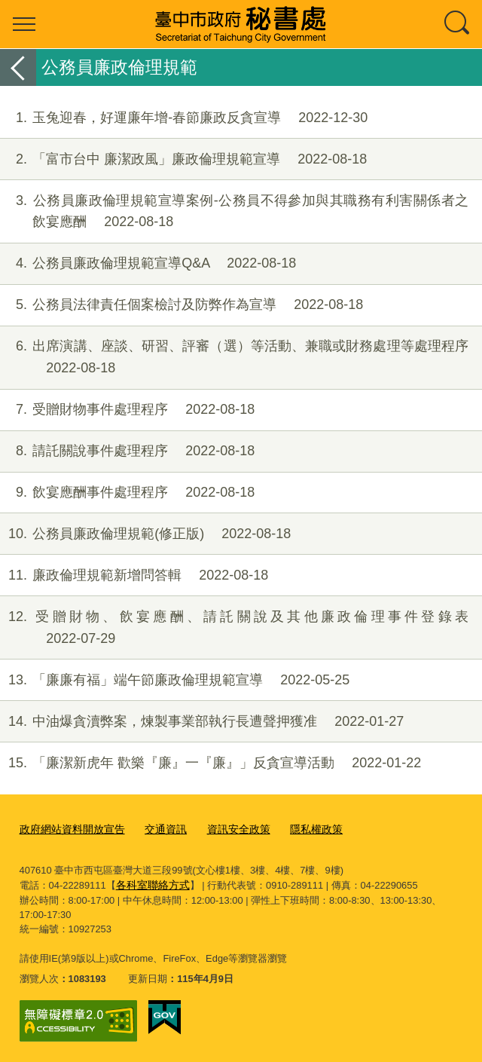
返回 (18, 67)
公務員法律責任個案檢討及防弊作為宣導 (181, 305)
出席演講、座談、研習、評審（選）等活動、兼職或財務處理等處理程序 (234, 357)
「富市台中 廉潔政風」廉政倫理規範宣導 (183, 159)
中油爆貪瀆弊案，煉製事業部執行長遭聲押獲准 (202, 722)
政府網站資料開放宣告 (68, 828)
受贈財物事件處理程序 (127, 410)
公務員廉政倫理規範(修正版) (145, 534)
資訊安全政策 (226, 828)
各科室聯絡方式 (150, 883)
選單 (24, 24)
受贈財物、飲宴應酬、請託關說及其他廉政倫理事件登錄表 (234, 628)
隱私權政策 (299, 828)
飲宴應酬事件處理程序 (127, 492)
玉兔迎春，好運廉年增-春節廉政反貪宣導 (184, 118)
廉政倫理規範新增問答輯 (134, 575)
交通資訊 (156, 828)
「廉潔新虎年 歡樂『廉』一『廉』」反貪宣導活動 (210, 763)
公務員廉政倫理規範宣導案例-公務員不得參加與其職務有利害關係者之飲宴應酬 (234, 212)
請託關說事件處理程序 (127, 451)
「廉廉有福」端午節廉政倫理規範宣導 (174, 680)
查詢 (458, 24)
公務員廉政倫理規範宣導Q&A (148, 263)
